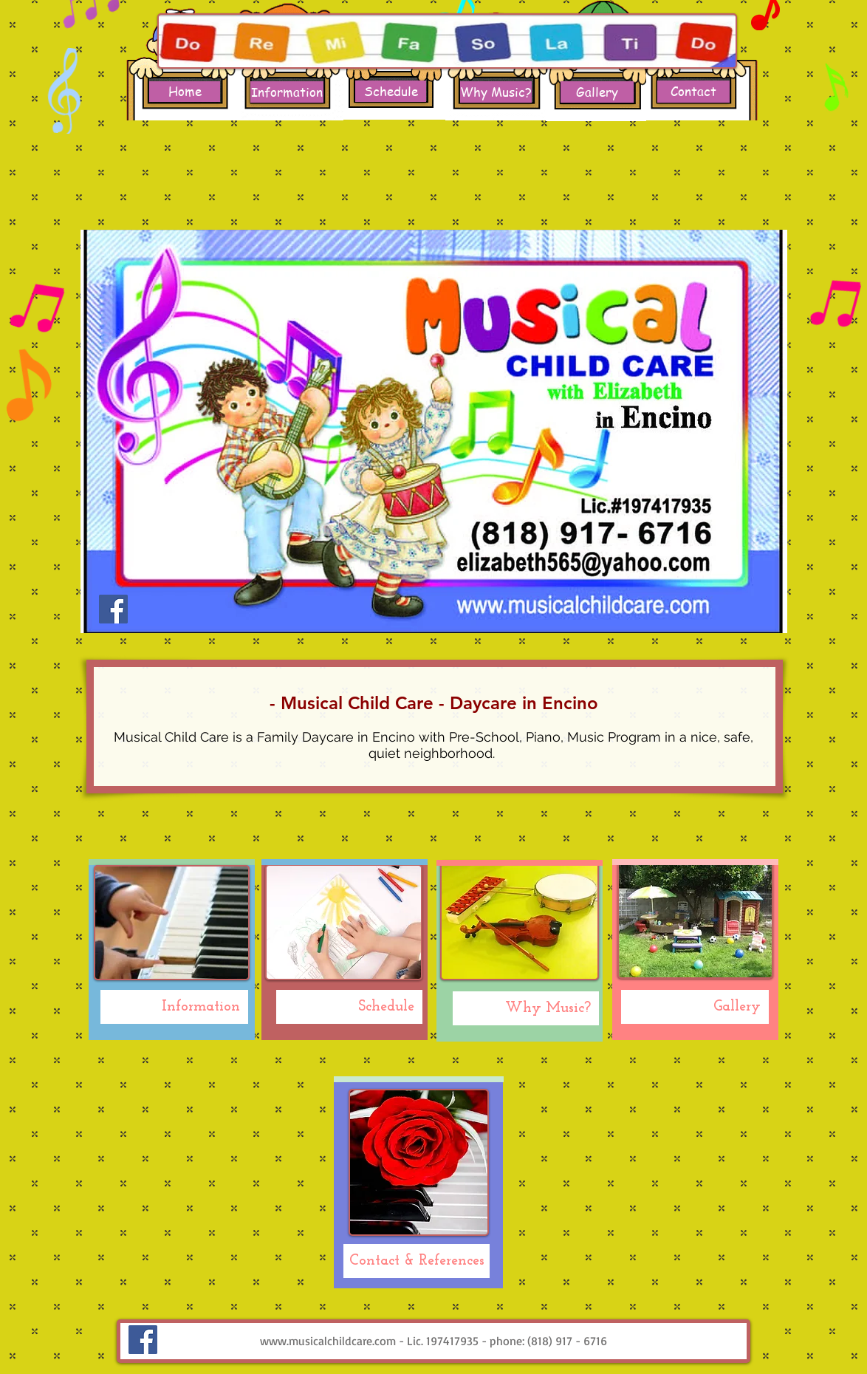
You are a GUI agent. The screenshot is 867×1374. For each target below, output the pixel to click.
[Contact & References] (416, 1261)
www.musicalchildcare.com (328, 1340)
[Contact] (693, 92)
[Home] (184, 91)
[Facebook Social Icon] (113, 609)
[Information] (286, 92)
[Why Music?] (496, 92)
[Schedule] (390, 91)
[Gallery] (597, 92)
